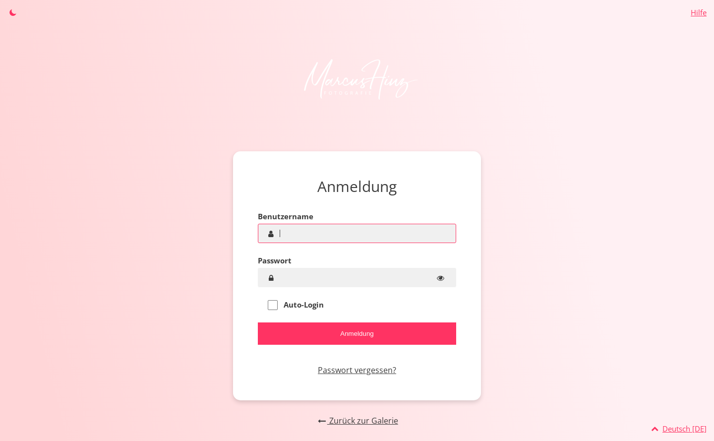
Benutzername (285, 216)
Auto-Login (296, 305)
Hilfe (699, 12)
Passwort (275, 260)
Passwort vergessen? (357, 370)
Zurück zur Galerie (357, 420)
